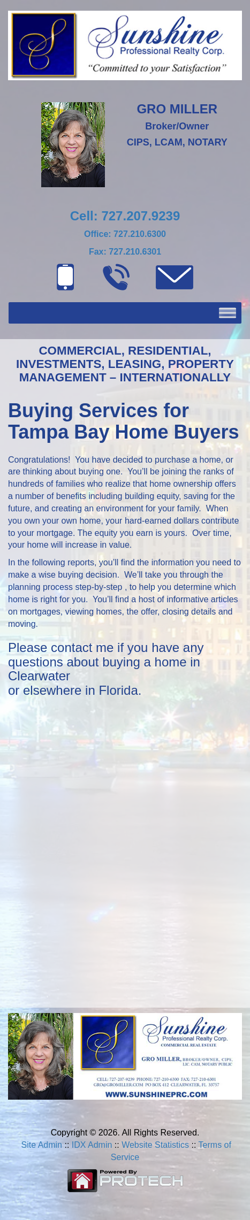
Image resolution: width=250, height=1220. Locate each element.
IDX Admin (92, 1144)
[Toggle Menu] (227, 313)
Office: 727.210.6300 (125, 234)
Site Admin (41, 1144)
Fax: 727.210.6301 (125, 251)
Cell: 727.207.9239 (125, 216)
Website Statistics (155, 1144)
